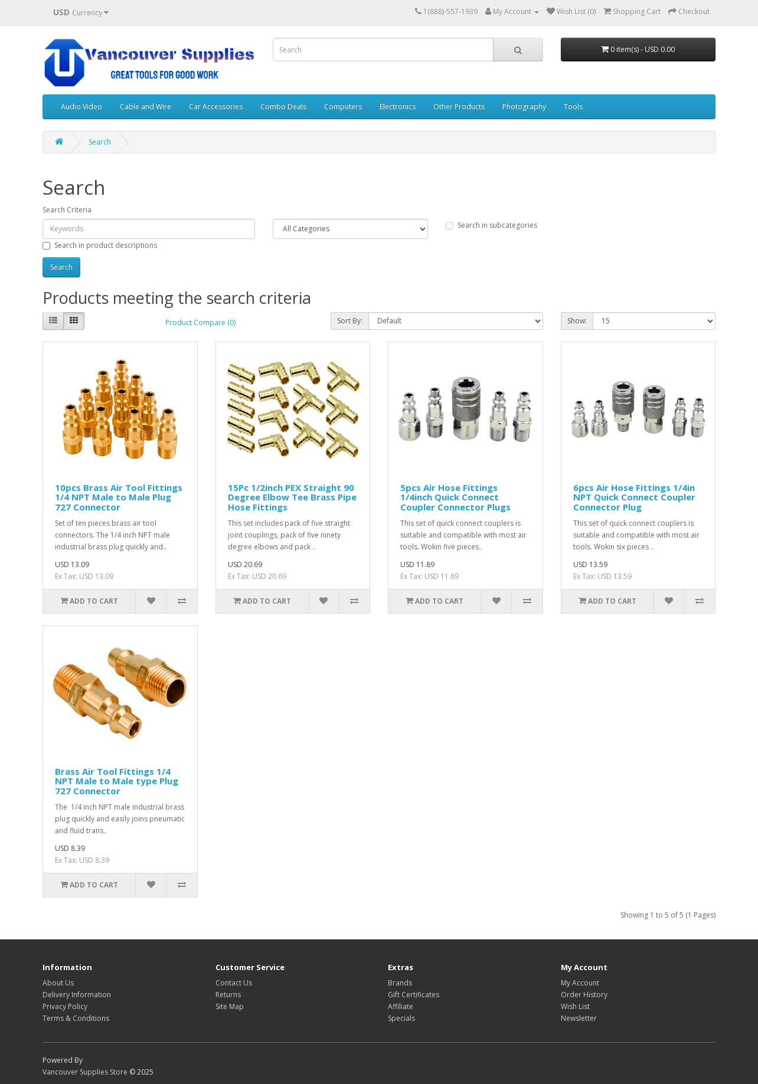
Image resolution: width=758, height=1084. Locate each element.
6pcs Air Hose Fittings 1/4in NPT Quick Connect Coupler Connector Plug (634, 497)
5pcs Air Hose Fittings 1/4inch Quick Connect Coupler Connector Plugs (455, 497)
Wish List (575, 1006)
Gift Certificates (413, 995)
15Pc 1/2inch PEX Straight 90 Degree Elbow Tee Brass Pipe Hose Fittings (292, 497)
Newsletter (579, 1018)
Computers (343, 106)
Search (100, 142)
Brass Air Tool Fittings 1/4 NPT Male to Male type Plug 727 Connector (116, 781)
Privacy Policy (65, 1006)
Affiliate (400, 1006)
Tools (573, 106)
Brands (400, 983)
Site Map (229, 1006)
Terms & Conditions (76, 1018)
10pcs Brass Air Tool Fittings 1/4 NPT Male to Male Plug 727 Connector (118, 497)
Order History (584, 995)
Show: (577, 321)
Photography (524, 106)
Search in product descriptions (100, 245)
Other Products (459, 106)
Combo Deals (283, 106)
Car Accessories (216, 106)
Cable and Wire (145, 106)
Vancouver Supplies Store (85, 1072)
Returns (228, 995)
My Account (580, 983)
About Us (58, 983)
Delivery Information (77, 995)
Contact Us (233, 983)
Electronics (398, 106)
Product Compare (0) (200, 322)
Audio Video (81, 106)
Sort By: (349, 321)
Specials (401, 1018)
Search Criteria (67, 210)
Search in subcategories (491, 225)
